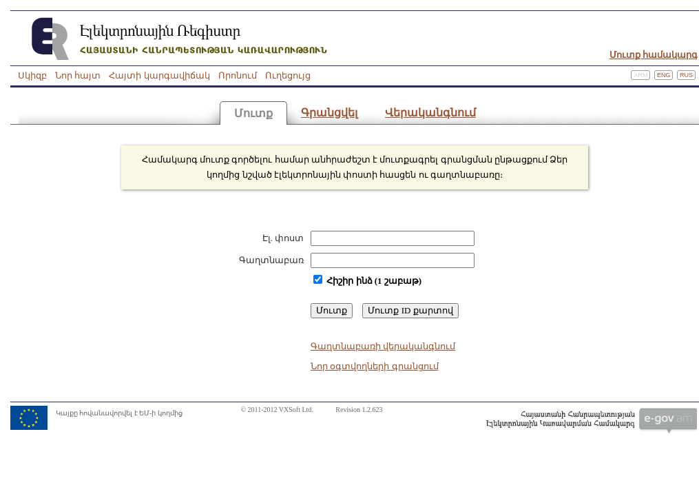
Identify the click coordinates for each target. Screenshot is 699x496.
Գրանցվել (329, 112)
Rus (686, 75)
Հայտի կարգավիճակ (159, 75)
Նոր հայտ (78, 75)
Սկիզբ (32, 75)
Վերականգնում (430, 112)
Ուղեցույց (288, 75)
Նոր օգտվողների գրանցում (375, 366)
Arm (640, 75)
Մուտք (253, 113)
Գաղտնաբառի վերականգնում (383, 346)
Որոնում (237, 75)
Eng (664, 75)
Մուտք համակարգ (653, 55)
